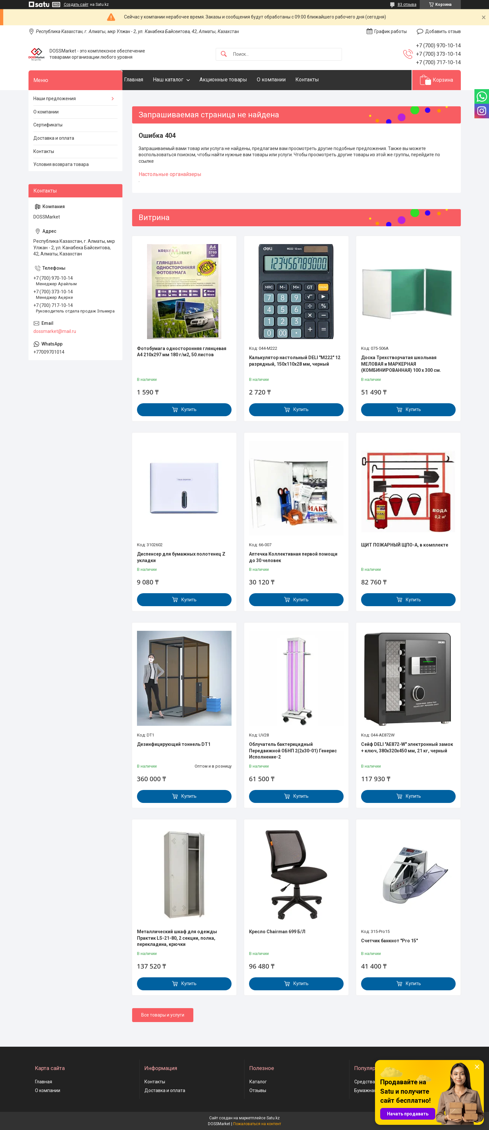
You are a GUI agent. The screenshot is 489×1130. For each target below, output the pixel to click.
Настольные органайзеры (170, 174)
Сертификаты (48, 124)
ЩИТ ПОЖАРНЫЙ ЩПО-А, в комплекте (404, 544)
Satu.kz (273, 1118)
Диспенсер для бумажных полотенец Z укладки (181, 557)
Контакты (320, 80)
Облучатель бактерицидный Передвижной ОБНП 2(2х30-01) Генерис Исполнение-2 (293, 750)
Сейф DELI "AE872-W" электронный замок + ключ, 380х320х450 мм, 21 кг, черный (407, 747)
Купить (189, 409)
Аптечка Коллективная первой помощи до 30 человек (293, 557)
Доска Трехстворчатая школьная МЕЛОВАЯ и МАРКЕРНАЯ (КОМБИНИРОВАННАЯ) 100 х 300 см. (401, 364)
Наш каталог (181, 80)
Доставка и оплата (53, 138)
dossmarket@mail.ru (54, 331)
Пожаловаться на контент (257, 1124)
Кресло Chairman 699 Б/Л (277, 931)
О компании (284, 80)
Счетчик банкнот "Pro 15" (389, 940)
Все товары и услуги (162, 1015)
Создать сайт (76, 4)
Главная (146, 80)
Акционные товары (236, 80)
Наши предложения (54, 98)
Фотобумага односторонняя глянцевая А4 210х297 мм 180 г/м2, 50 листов (181, 352)
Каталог (258, 1081)
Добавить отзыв (443, 31)
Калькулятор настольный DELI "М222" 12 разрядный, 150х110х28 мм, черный (294, 361)
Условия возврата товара (61, 164)
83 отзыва (407, 4)
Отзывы (257, 1090)
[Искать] (223, 54)
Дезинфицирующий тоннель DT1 (173, 744)
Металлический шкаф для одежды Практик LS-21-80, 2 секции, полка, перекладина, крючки (177, 938)
